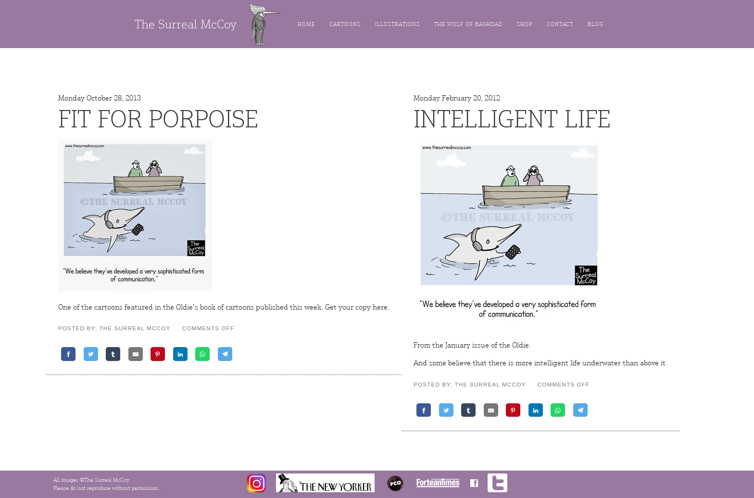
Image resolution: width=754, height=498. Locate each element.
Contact (560, 24)
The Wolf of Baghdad (468, 24)
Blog (595, 24)
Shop (524, 24)
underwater (601, 363)
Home (306, 24)
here (380, 307)
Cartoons (345, 24)
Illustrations (397, 24)
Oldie (520, 345)
